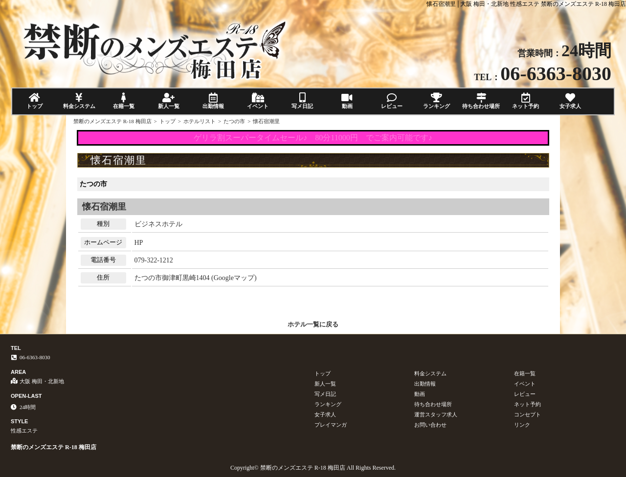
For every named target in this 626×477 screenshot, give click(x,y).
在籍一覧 (124, 101)
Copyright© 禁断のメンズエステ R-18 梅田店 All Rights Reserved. (313, 467)
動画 (347, 101)
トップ (34, 101)
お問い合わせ (430, 425)
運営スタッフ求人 (435, 414)
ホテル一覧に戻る (313, 324)
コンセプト (527, 414)
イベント (257, 101)
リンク (522, 425)
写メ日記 (302, 101)
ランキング (436, 101)
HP (138, 242)
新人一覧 (168, 101)
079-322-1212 (153, 260)
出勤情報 (213, 101)
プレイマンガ (330, 425)
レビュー (391, 101)
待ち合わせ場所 (481, 101)
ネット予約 (525, 101)
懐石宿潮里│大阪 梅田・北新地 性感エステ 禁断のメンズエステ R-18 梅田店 (526, 3)
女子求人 (570, 101)
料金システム (79, 101)
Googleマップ (234, 278)
